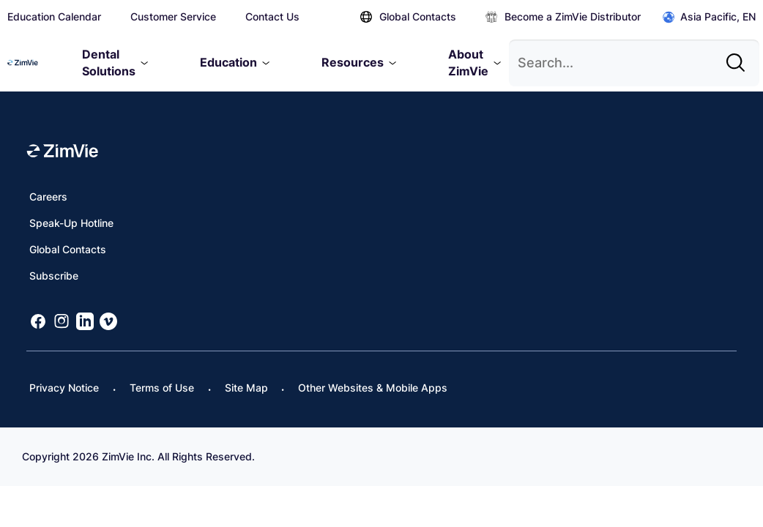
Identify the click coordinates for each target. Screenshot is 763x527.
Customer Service (173, 16)
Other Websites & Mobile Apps (372, 387)
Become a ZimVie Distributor (563, 16)
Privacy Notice (64, 387)
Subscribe (53, 275)
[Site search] (739, 57)
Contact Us (272, 16)
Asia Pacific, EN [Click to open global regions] (709, 17)
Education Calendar (54, 16)
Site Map (246, 387)
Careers (48, 196)
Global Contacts (408, 16)
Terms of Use (162, 387)
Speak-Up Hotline (71, 223)
